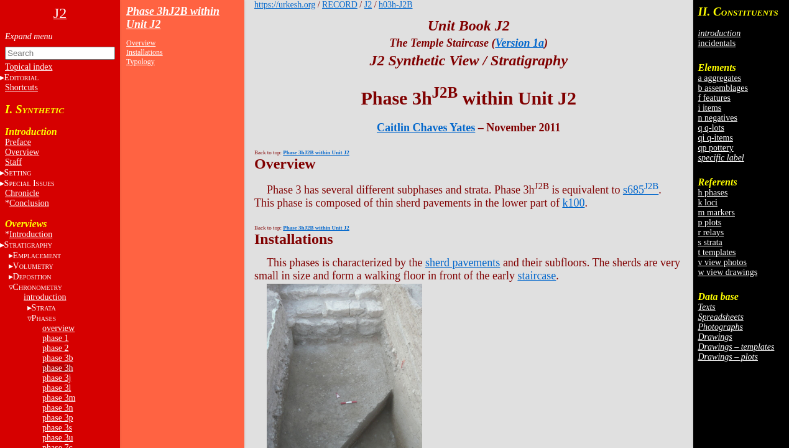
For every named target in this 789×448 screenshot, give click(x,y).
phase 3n (57, 408)
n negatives (717, 118)
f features (714, 98)
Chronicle (22, 193)
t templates (717, 252)
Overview (22, 152)
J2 (368, 4)
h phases (713, 192)
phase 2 (55, 348)
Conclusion (29, 203)
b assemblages (723, 88)
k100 (573, 203)
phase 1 (55, 338)
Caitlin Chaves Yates (426, 127)
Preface (18, 142)
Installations (144, 52)
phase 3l (56, 388)
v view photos (722, 262)
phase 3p (57, 417)
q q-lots (711, 128)
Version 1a (519, 43)
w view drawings (728, 272)
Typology (140, 61)
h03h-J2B (395, 4)
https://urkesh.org (284, 4)
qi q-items (715, 137)
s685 (640, 190)
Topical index (28, 67)
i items (710, 108)
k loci (708, 202)
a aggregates (720, 78)
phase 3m (58, 398)
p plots (710, 222)
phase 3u (57, 437)
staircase (536, 275)
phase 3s (57, 427)
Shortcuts (21, 87)
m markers (716, 212)
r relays (711, 232)
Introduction (30, 234)
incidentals (717, 43)
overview (58, 328)
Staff (13, 162)
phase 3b (57, 358)
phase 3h (57, 368)
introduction (45, 297)
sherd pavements (462, 262)
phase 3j (56, 378)
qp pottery (716, 147)
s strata (710, 242)
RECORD (340, 4)
